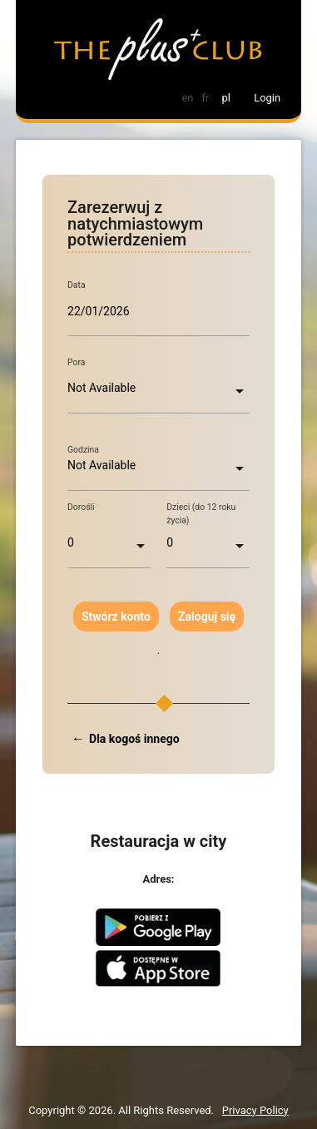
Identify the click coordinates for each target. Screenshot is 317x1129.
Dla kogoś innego (134, 738)
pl (225, 98)
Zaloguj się (206, 616)
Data (76, 285)
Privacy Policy (255, 1110)
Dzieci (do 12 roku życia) (200, 514)
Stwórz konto (116, 616)
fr (205, 98)
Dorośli (81, 507)
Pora (76, 362)
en (187, 98)
